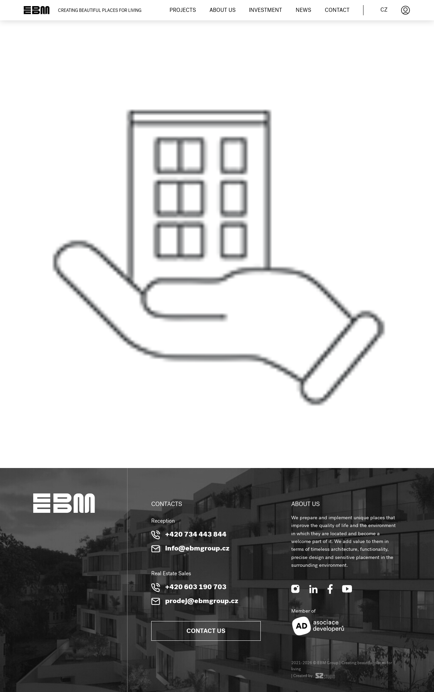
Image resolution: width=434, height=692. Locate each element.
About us (223, 11)
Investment (265, 11)
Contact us (205, 632)
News (303, 11)
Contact (337, 11)
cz (384, 10)
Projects (183, 11)
